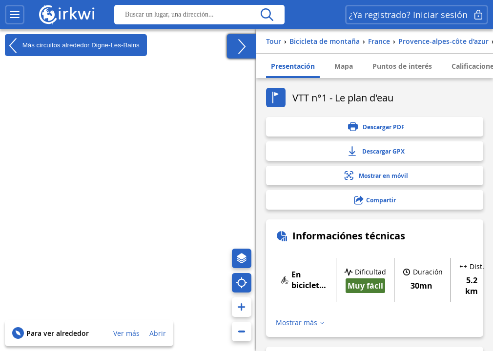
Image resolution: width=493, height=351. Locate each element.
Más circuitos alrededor (72, 45)
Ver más (126, 333)
